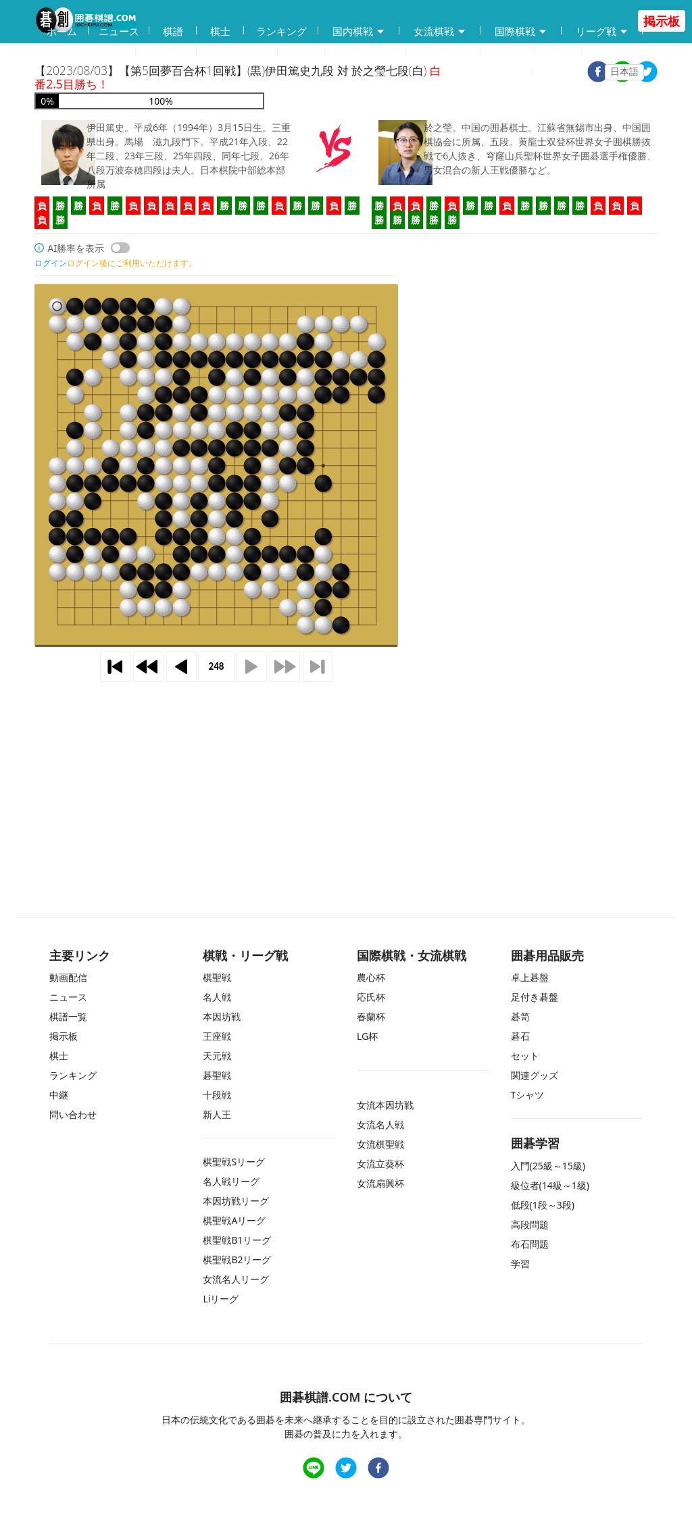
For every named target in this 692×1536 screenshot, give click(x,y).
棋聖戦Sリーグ (234, 1161)
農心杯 (371, 977)
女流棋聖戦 (380, 1144)
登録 (513, 71)
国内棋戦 (358, 31)
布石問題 (530, 1244)
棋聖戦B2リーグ (237, 1259)
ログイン (568, 71)
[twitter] (647, 73)
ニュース (119, 31)
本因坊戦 (222, 1016)
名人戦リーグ (231, 1181)
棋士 (220, 31)
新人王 (217, 1114)
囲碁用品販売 (85, 52)
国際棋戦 (521, 31)
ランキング (281, 31)
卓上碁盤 (530, 977)
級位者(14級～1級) (550, 1185)
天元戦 (217, 1055)
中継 (558, 51)
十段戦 (217, 1094)
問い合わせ (443, 51)
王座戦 (217, 1036)
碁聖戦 (217, 1075)
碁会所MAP (237, 51)
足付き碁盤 (534, 996)
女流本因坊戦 (385, 1104)
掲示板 (508, 51)
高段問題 (530, 1224)
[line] (313, 1469)
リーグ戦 (602, 31)
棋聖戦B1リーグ (237, 1240)
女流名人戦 (380, 1124)
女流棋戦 (440, 31)
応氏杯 (371, 996)
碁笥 (520, 1016)
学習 (301, 51)
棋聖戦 (217, 977)
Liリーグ (221, 1298)
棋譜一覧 (68, 1016)
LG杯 (367, 1036)
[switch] (120, 247)
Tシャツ (528, 1094)
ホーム (62, 31)
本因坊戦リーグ (236, 1200)
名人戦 (217, 996)
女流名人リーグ (236, 1279)
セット (525, 1055)
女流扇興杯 (380, 1183)
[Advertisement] (346, 781)
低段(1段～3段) (542, 1204)
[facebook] (378, 1469)
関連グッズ (534, 1075)
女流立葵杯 (380, 1163)
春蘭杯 (371, 1016)
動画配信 (166, 51)
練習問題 (365, 52)
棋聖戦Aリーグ (234, 1220)
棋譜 (173, 31)
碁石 (520, 1036)
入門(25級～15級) (548, 1165)
